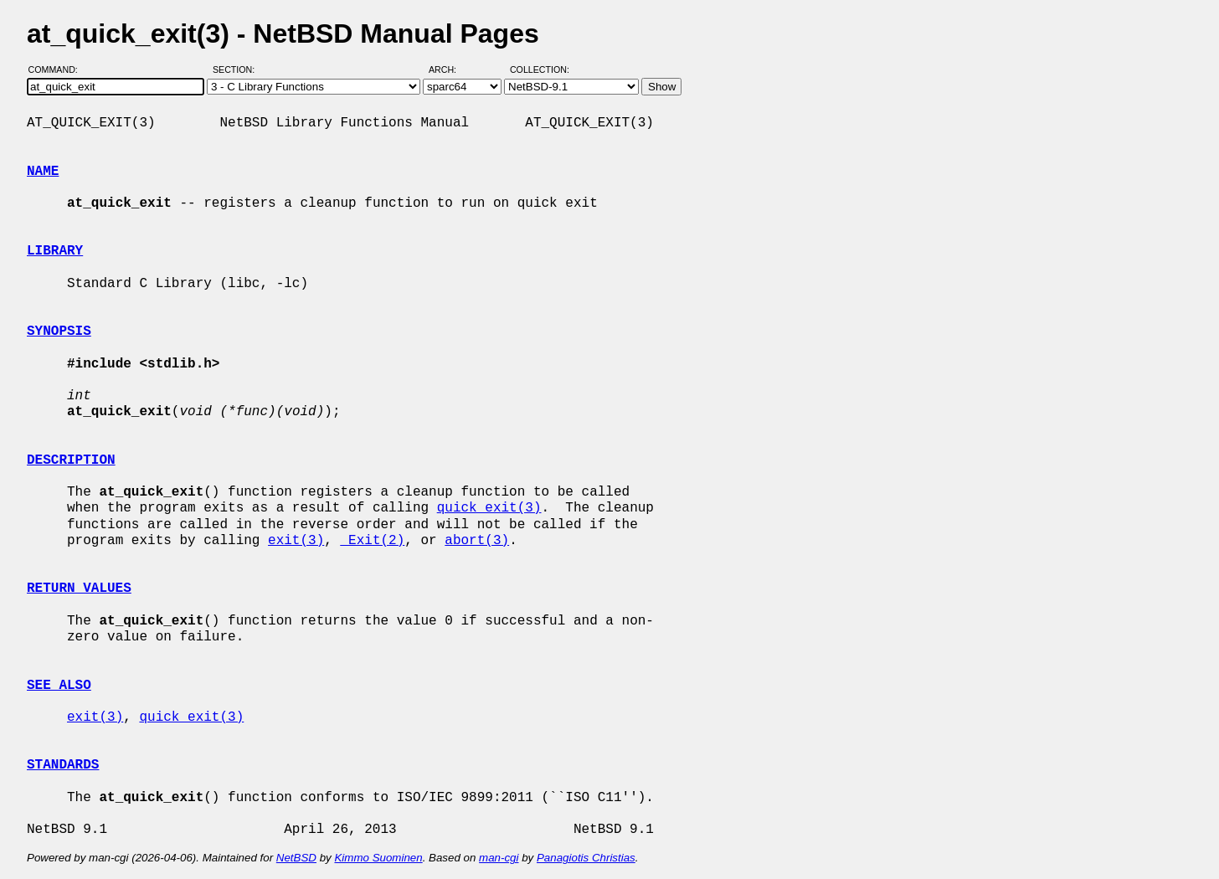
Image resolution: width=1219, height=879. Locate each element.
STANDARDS (63, 765)
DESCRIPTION (71, 460)
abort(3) (477, 541)
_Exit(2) (372, 541)
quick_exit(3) (489, 508)
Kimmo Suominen (378, 857)
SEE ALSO (59, 685)
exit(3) (296, 541)
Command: (58, 69)
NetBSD (296, 857)
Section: (237, 69)
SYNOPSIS (59, 331)
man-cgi (498, 857)
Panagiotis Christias (586, 857)
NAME (43, 171)
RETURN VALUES (79, 588)
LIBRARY (55, 251)
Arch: (450, 69)
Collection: (539, 69)
